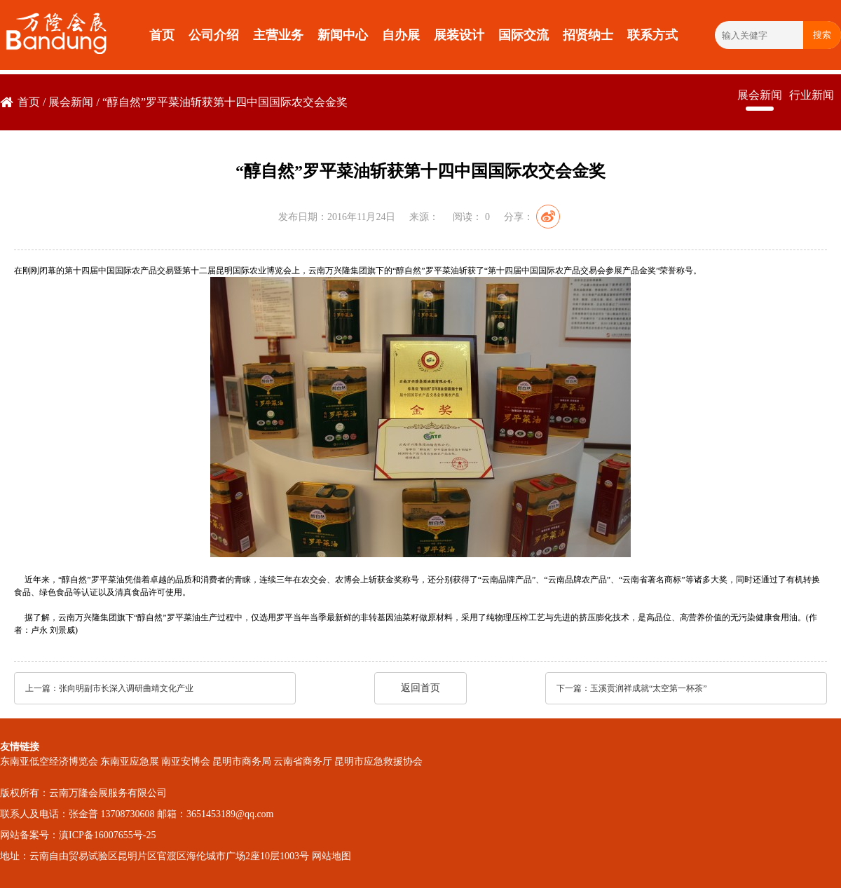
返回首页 (420, 688)
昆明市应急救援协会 (378, 761)
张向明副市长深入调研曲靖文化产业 (126, 688)
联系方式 (652, 35)
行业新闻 (811, 95)
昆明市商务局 (241, 761)
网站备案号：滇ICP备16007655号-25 (78, 835)
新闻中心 (342, 35)
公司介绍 (214, 35)
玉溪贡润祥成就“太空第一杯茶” (648, 688)
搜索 (822, 34)
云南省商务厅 (302, 761)
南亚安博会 (185, 761)
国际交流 (523, 35)
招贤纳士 (588, 35)
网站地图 (331, 856)
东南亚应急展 (129, 761)
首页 (162, 35)
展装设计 (459, 35)
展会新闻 (70, 102)
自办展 (401, 35)
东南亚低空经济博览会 (49, 761)
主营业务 (278, 35)
